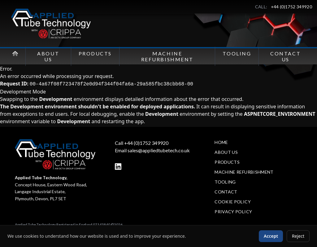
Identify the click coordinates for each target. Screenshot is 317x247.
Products (95, 53)
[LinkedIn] (118, 166)
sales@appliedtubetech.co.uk (159, 150)
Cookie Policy (233, 201)
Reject (298, 236)
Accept (271, 236)
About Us (48, 56)
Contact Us (285, 56)
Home (221, 142)
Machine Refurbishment (167, 56)
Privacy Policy (233, 211)
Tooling (237, 53)
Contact (226, 191)
